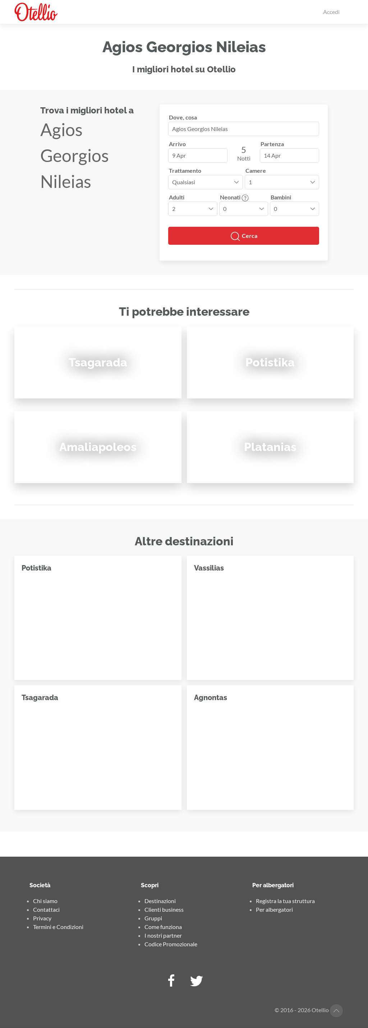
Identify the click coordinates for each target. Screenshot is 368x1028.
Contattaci (46, 909)
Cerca (243, 236)
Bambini (281, 197)
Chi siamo (45, 900)
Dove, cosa (183, 117)
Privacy (42, 918)
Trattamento (185, 170)
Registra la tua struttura (285, 900)
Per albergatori (274, 909)
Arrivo (177, 143)
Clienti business (164, 909)
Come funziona (163, 926)
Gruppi (153, 918)
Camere (255, 170)
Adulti (176, 197)
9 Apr (179, 155)
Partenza (272, 143)
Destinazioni (160, 900)
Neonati (234, 197)
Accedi (331, 11)
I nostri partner (163, 935)
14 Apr (272, 155)
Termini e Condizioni (58, 926)
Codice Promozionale (170, 944)
